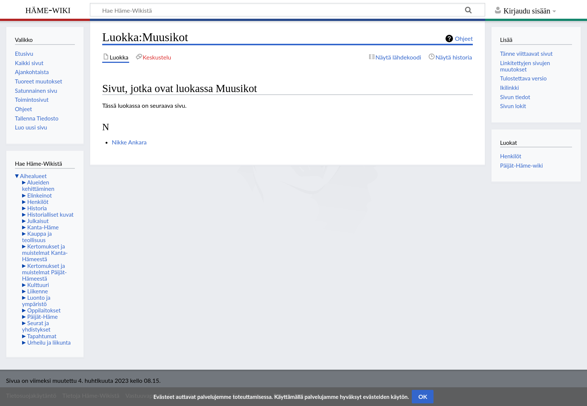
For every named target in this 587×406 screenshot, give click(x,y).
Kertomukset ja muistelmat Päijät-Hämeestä (44, 272)
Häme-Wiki (48, 9)
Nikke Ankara (129, 142)
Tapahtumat (42, 336)
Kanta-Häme (43, 227)
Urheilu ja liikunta (49, 342)
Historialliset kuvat (50, 214)
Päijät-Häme (42, 316)
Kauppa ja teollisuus (37, 236)
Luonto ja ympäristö (36, 300)
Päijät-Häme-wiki (521, 165)
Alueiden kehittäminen (38, 185)
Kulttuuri (38, 284)
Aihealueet (33, 176)
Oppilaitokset (44, 310)
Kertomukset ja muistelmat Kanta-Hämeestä (45, 252)
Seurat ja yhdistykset (36, 326)
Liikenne (37, 291)
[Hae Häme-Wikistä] (287, 9)
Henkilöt (38, 201)
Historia (37, 208)
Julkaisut (38, 220)
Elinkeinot (39, 195)
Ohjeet (464, 38)
